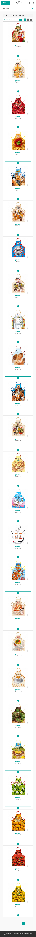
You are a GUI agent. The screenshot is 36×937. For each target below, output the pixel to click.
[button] (30, 3)
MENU (4, 3)
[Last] (30, 923)
